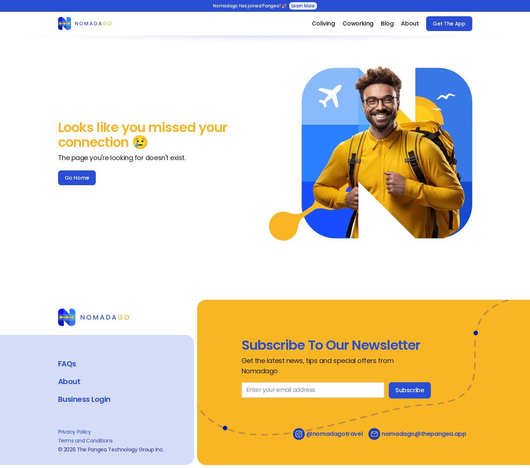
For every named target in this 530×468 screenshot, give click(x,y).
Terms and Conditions (85, 440)
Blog (387, 23)
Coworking (358, 23)
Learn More (303, 6)
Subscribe (409, 390)
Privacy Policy (74, 431)
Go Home (77, 178)
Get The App (449, 23)
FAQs (67, 364)
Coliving (323, 23)
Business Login (84, 399)
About (410, 23)
